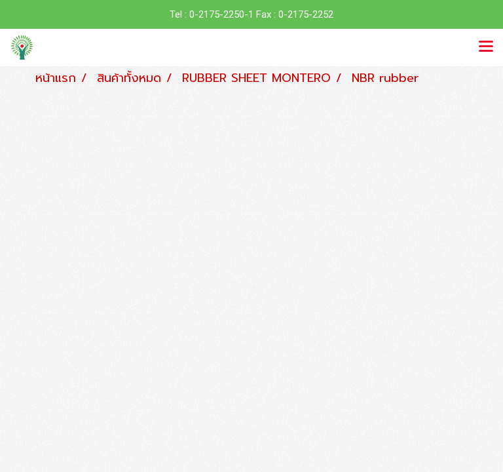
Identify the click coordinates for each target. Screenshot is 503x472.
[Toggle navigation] (486, 47)
